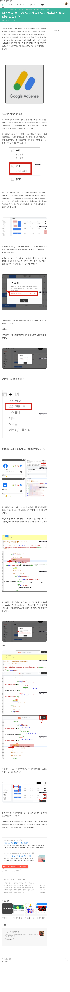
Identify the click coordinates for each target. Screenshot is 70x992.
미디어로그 (20, 5)
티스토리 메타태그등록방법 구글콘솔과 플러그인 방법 (18, 884)
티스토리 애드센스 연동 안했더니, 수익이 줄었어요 (17, 888)
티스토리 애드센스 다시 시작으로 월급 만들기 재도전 (18, 886)
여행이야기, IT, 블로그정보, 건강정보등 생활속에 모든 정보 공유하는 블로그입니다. (22, 935)
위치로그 (32, 5)
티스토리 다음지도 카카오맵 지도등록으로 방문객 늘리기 (19, 890)
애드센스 (13, 880)
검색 (62, 3)
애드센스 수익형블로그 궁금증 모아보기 (14, 893)
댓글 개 (13, 20)
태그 (10, 5)
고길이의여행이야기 (12, 932)
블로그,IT (6, 880)
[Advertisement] (24, 852)
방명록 (42, 5)
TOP (66, 960)
